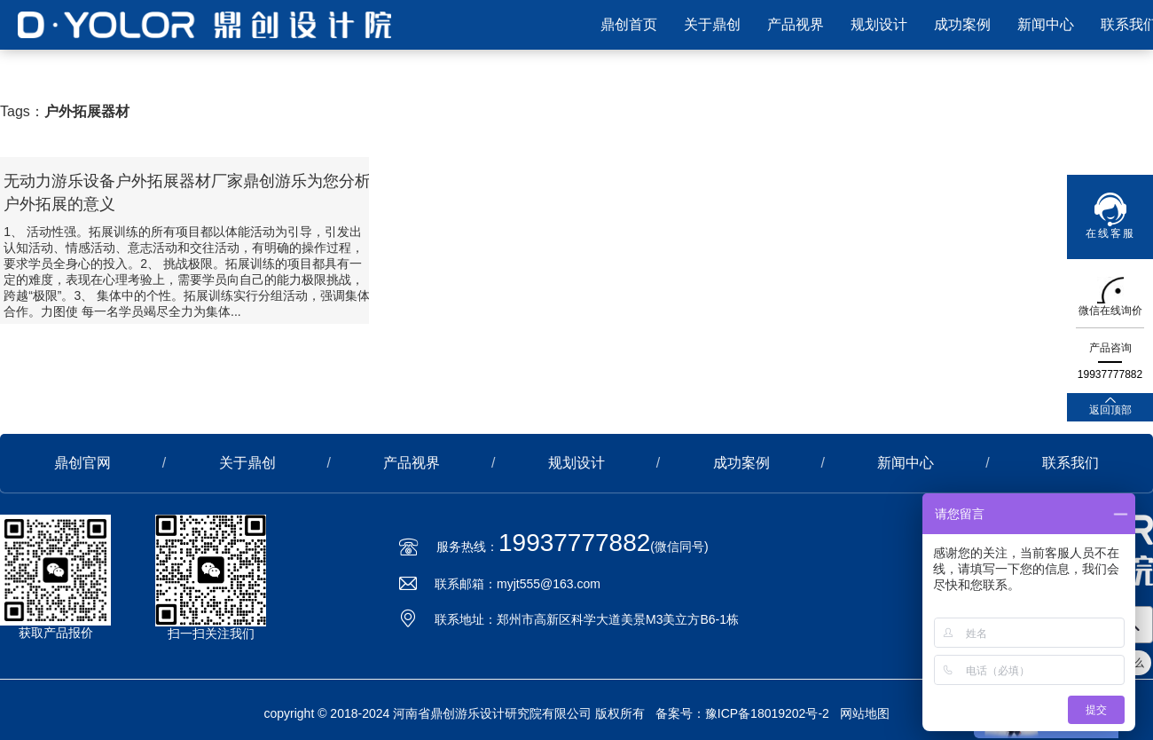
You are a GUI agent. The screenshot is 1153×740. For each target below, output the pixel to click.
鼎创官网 (82, 462)
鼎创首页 (628, 24)
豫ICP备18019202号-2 (767, 713)
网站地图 (865, 713)
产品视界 (795, 24)
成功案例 (962, 24)
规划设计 (879, 24)
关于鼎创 (712, 24)
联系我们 (1070, 462)
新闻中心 (1045, 24)
